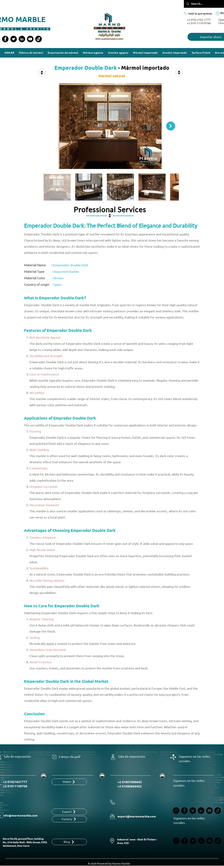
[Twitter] (13, 39)
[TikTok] (38, 39)
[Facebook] (5, 39)
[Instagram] (176, 810)
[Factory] (69, 819)
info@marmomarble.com (20, 815)
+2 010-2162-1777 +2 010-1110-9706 (199, 21)
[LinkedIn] (22, 39)
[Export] (69, 812)
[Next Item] (170, 126)
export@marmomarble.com (137, 816)
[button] (201, 53)
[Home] (69, 782)
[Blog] (69, 842)
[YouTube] (30, 39)
